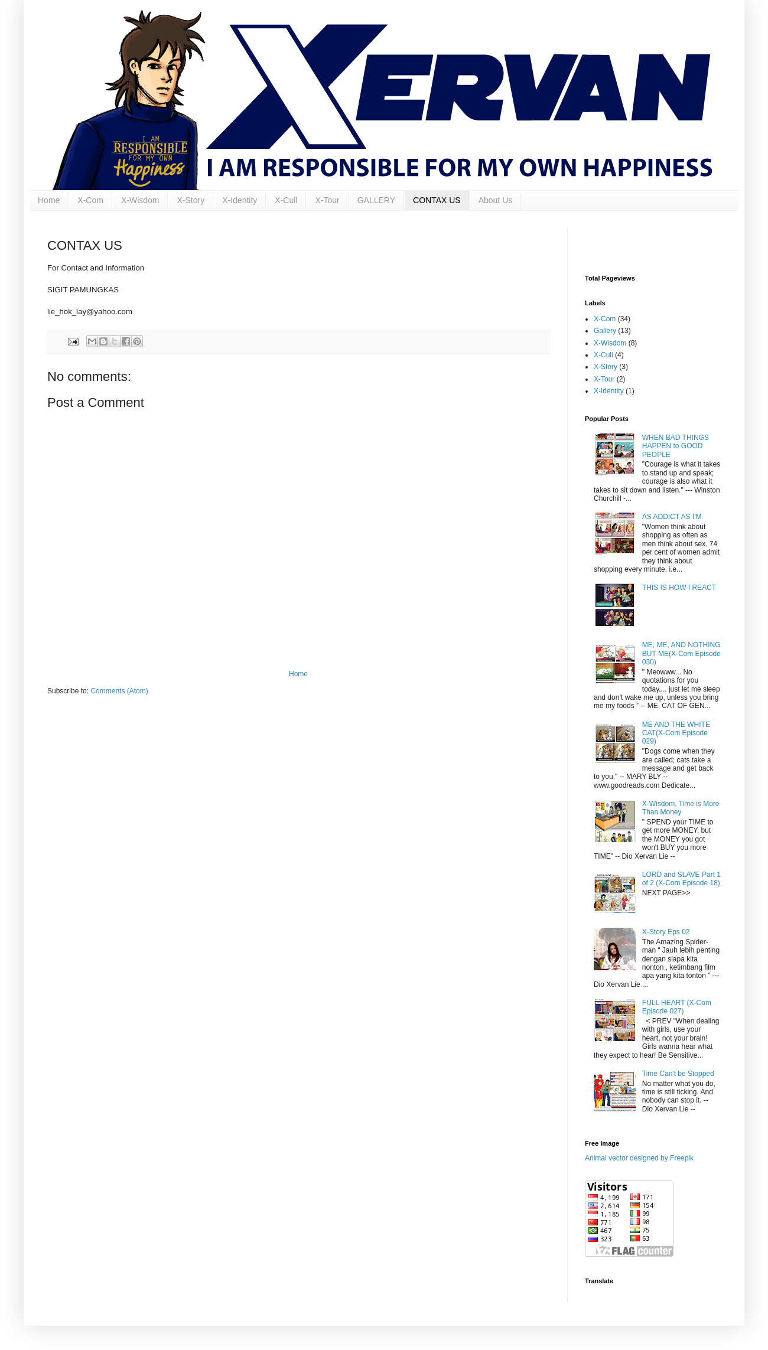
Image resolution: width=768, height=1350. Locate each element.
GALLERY (376, 200)
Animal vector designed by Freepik (639, 1158)
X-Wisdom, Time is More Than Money (681, 808)
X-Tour (327, 200)
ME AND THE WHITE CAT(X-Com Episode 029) (676, 733)
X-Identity (239, 200)
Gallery (605, 331)
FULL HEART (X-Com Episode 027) (676, 1007)
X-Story (190, 200)
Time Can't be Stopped (678, 1073)
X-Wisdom (140, 200)
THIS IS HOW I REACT (679, 587)
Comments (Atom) (119, 691)
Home (49, 200)
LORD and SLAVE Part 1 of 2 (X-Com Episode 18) (681, 878)
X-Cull (286, 200)
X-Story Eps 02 (666, 932)
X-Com (90, 200)
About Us (496, 200)
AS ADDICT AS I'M (672, 517)
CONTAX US (437, 200)
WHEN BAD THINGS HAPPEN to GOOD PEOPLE (675, 446)
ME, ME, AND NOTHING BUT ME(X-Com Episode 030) (681, 653)
